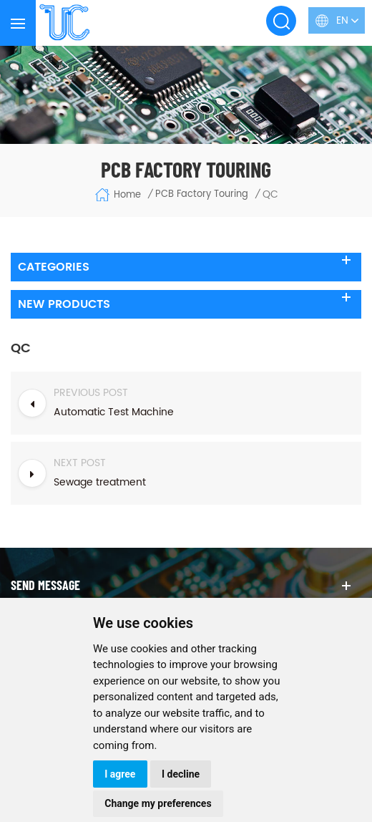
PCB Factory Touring (201, 195)
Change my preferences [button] (157, 803)
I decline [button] (181, 774)
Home (117, 195)
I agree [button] (119, 774)
